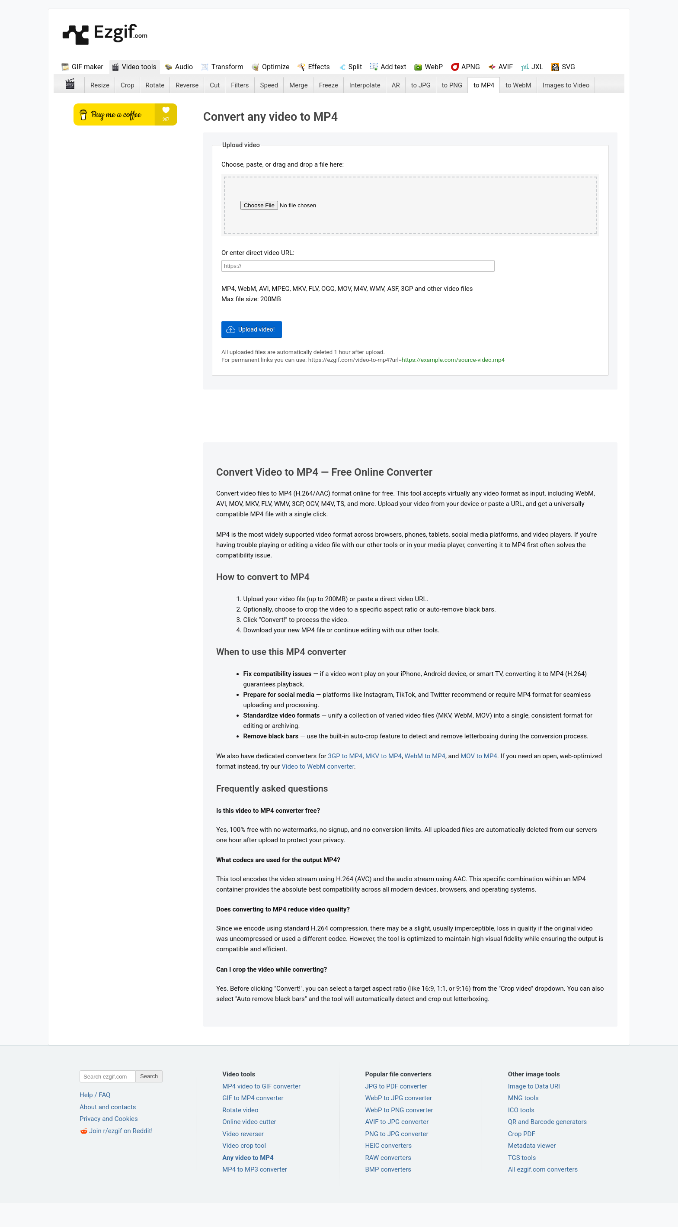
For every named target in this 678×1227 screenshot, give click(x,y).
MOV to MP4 (479, 781)
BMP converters (388, 1194)
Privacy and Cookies (109, 1143)
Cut (215, 85)
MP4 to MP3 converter (254, 1194)
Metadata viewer (532, 1170)
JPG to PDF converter (396, 1110)
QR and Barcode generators (547, 1146)
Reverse (187, 85)
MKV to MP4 (383, 781)
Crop (127, 85)
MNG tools (523, 1123)
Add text (393, 67)
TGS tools (522, 1182)
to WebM (518, 85)
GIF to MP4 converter (252, 1123)
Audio (184, 67)
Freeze (328, 85)
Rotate (155, 85)
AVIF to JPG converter (397, 1146)
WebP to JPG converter (398, 1123)
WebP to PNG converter (399, 1134)
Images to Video (566, 85)
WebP (434, 67)
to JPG (421, 85)
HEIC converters (388, 1170)
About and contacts (108, 1131)
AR (396, 85)
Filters (240, 85)
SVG (568, 67)
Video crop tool (244, 1170)
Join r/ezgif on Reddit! (121, 1155)
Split (355, 67)
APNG (470, 67)
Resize (99, 85)
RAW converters (388, 1182)
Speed (269, 85)
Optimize (275, 67)
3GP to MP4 (345, 781)
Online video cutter (249, 1146)
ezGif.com (105, 35)
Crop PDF (521, 1158)
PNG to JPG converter (397, 1158)
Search (149, 1101)
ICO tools (521, 1134)
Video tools (139, 67)
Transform (227, 67)
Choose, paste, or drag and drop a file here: (282, 164)
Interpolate (365, 85)
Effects (318, 67)
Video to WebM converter (317, 791)
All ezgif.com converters (543, 1194)
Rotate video (240, 1134)
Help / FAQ (95, 1120)
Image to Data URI (534, 1110)
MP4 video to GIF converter (261, 1110)
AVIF (506, 67)
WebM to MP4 (425, 781)
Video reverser (243, 1158)
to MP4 (483, 85)
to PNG (452, 85)
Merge (298, 85)
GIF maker (87, 67)
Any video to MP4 (247, 1182)
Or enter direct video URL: (257, 277)
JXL (537, 67)
